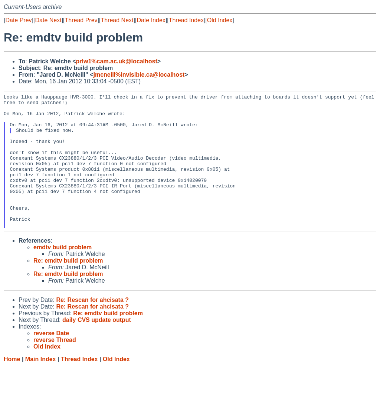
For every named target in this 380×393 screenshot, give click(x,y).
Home (12, 386)
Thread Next (117, 20)
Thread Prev (81, 20)
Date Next (48, 20)
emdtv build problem (62, 274)
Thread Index (186, 20)
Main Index (40, 386)
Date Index (151, 20)
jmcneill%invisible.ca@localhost (138, 74)
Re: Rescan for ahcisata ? (92, 326)
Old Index (219, 20)
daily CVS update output (96, 346)
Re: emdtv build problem (68, 287)
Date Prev (18, 20)
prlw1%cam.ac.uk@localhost (116, 61)
